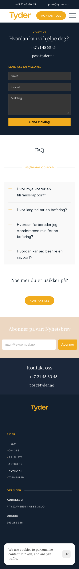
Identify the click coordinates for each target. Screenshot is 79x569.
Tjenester (16, 477)
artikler (15, 464)
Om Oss (13, 450)
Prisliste (15, 457)
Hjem (12, 443)
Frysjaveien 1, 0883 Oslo (25, 506)
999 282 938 (15, 522)
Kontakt (15, 470)
